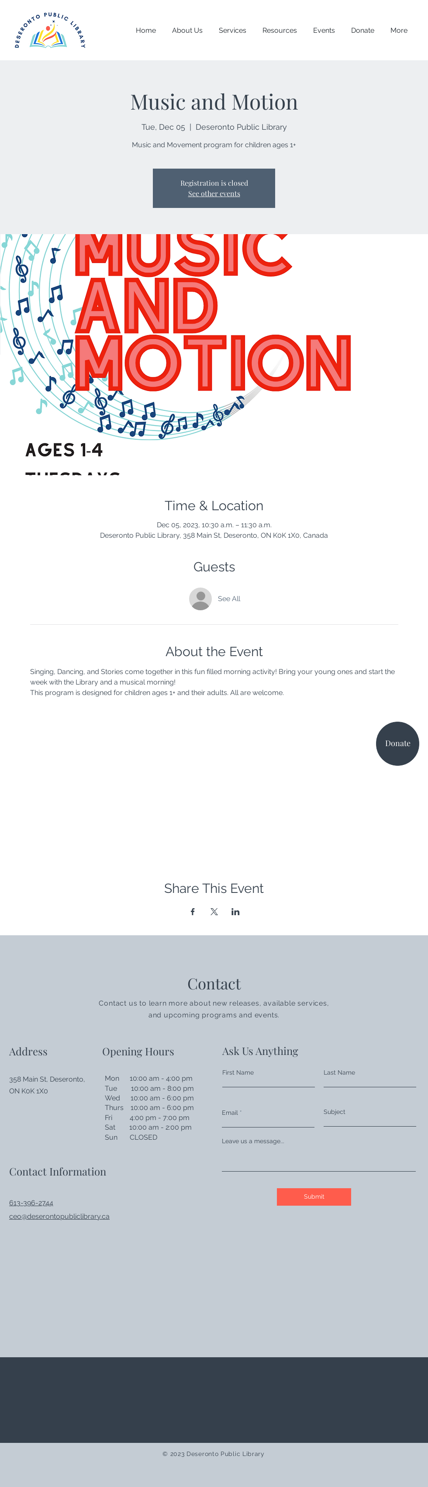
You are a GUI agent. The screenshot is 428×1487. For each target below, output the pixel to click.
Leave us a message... (253, 1141)
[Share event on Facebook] (193, 911)
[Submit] (314, 1197)
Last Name (339, 1072)
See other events (214, 193)
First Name (238, 1072)
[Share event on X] (214, 911)
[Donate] (397, 744)
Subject (334, 1112)
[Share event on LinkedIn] (235, 911)
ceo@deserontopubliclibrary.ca (59, 1216)
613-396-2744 (31, 1203)
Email (230, 1113)
